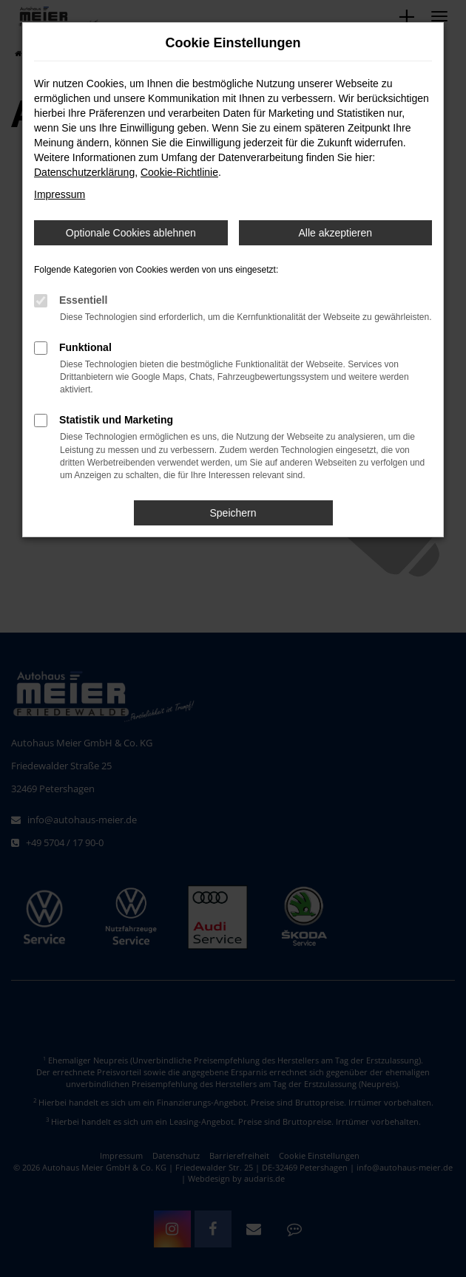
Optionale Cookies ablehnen (131, 233)
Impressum (59, 194)
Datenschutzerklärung (84, 172)
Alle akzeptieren (335, 233)
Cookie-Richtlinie (179, 172)
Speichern (232, 513)
